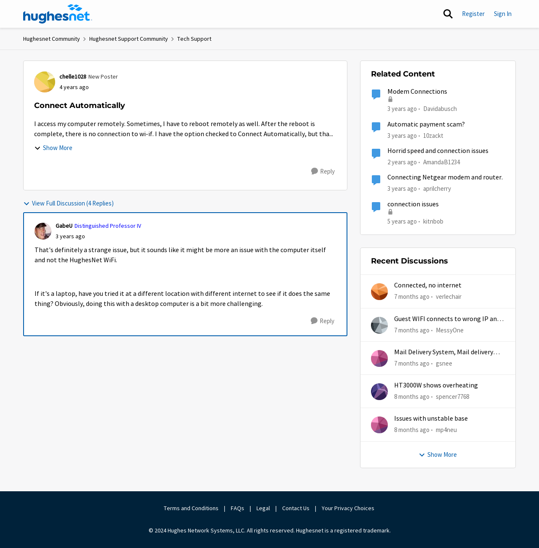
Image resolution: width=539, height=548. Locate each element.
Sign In (503, 14)
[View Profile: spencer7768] (379, 391)
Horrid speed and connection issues (437, 151)
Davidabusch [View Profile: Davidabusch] (440, 109)
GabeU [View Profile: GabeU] (64, 225)
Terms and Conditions (191, 508)
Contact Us (296, 508)
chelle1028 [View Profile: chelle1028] (72, 76)
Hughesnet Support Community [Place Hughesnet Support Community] (128, 38)
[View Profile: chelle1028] (44, 81)
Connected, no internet (428, 285)
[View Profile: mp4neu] (379, 424)
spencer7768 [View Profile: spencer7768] (452, 396)
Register (473, 14)
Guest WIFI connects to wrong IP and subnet (447, 319)
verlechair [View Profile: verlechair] (449, 296)
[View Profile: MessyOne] (379, 325)
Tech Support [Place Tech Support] (194, 38)
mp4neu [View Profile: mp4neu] (446, 430)
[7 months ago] (412, 297)
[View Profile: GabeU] (43, 231)
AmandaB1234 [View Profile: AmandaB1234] (441, 162)
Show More (53, 148)
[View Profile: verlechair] (379, 291)
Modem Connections (417, 91)
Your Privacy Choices (349, 508)
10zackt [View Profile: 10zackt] (433, 135)
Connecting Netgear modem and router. (445, 177)
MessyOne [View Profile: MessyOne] (450, 330)
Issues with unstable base (431, 418)
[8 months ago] (412, 397)
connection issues (413, 204)
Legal (263, 508)
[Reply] (323, 171)
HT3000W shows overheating (436, 385)
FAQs (237, 508)
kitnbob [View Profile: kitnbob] (433, 221)
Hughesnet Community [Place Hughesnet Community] (51, 38)
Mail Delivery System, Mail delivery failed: (443, 352)
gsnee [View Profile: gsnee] (444, 363)
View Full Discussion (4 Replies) (68, 203)
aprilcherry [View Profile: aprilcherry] (437, 188)
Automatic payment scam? (426, 124)
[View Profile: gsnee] (379, 358)
